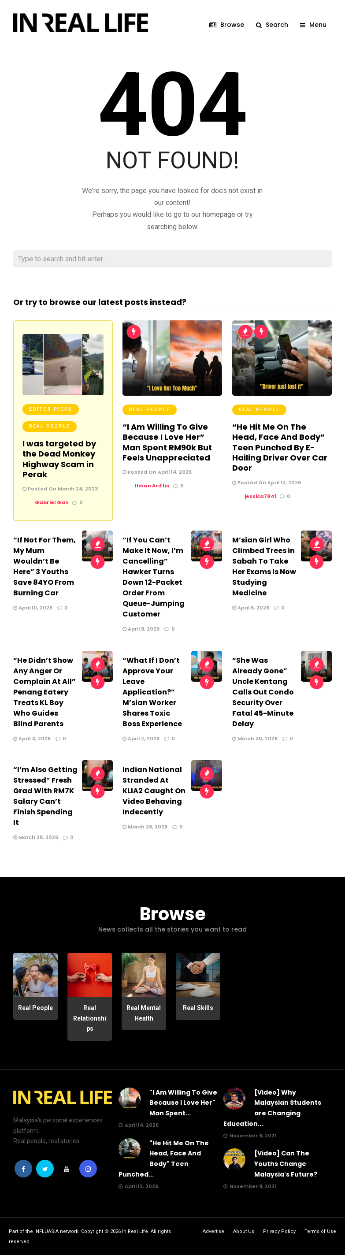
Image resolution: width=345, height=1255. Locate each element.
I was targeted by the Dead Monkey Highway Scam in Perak (59, 458)
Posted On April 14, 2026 (157, 471)
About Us (243, 1231)
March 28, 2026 (35, 836)
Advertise (213, 1231)
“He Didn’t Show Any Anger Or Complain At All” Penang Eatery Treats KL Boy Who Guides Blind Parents (44, 691)
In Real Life (135, 1231)
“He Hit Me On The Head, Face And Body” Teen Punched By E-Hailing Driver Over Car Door (279, 447)
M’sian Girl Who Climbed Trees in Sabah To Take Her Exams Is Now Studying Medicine (264, 566)
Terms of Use (320, 1231)
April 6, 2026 (250, 607)
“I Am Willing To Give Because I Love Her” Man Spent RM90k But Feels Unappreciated (167, 442)
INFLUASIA (46, 1231)
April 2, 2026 (141, 738)
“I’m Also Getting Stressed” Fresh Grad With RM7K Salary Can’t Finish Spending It (45, 795)
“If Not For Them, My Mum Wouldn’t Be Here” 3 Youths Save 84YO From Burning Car (44, 566)
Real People (49, 426)
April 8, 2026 (141, 628)
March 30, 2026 (255, 738)
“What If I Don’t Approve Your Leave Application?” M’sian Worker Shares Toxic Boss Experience (152, 691)
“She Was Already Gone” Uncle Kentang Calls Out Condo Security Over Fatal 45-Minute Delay (263, 691)
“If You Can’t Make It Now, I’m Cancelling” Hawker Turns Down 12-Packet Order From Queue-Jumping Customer (153, 577)
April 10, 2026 (32, 607)
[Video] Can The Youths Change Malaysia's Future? (285, 1163)
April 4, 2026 (32, 738)
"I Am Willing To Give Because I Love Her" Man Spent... (183, 1103)
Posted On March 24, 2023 (60, 488)
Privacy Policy (279, 1231)
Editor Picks (50, 409)
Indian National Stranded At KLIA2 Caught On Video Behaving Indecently (153, 790)
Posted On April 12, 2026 (266, 482)
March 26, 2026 (144, 826)
